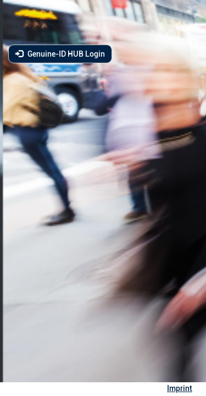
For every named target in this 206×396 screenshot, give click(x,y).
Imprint (179, 388)
